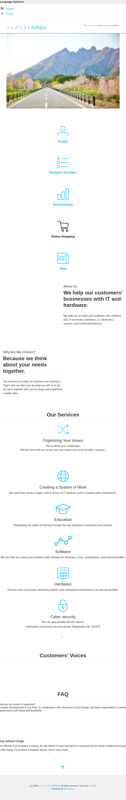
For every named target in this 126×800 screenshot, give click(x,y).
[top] (63, 768)
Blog (63, 268)
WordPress (69, 789)
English (10, 9)
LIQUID (92, 786)
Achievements (63, 204)
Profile (63, 141)
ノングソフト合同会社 (26, 27)
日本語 (10, 14)
